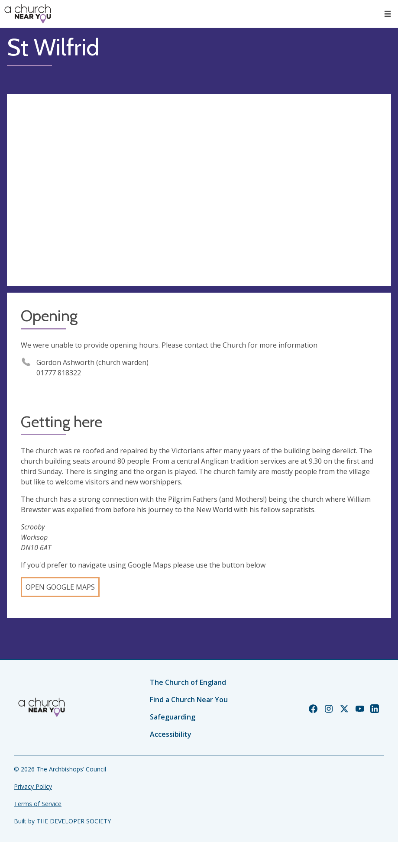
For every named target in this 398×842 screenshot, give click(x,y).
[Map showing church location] (199, 190)
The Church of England (188, 682)
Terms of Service (37, 804)
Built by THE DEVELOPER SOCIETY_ (63, 821)
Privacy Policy (33, 786)
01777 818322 (58, 372)
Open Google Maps (60, 587)
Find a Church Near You (189, 699)
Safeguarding (172, 717)
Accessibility (170, 734)
